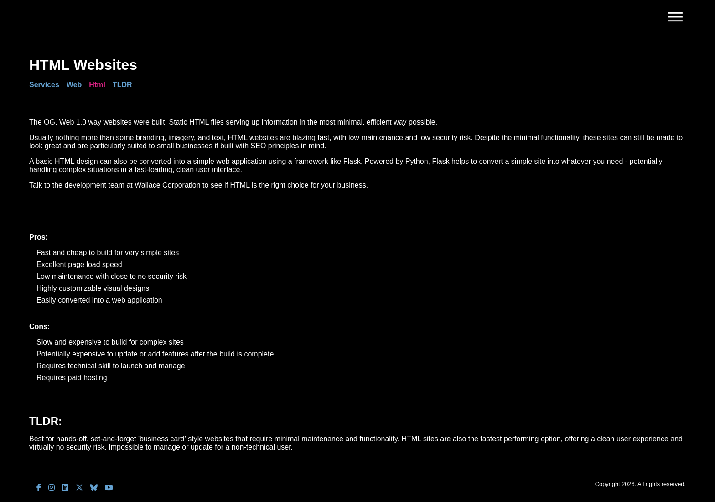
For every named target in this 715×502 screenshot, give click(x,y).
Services (44, 85)
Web (74, 85)
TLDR (122, 85)
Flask (352, 161)
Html (97, 85)
